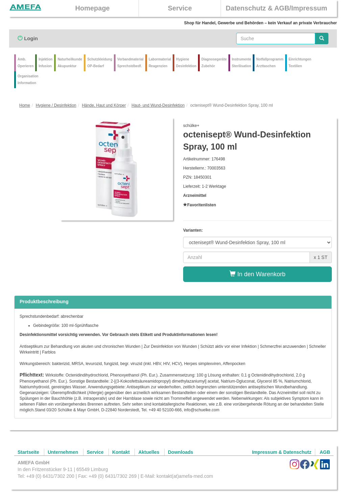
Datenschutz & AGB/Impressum (276, 8)
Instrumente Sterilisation (241, 62)
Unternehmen (63, 452)
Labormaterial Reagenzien (160, 62)
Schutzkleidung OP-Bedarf (99, 62)
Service (180, 8)
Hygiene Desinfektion (186, 62)
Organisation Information (28, 79)
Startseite (28, 452)
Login (28, 38)
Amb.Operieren (25, 62)
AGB (325, 452)
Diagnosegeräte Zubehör (214, 62)
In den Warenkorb (257, 274)
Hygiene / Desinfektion (56, 105)
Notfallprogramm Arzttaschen (269, 62)
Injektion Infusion (45, 62)
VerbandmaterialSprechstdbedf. (130, 62)
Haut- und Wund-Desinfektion (157, 105)
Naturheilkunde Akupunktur (69, 62)
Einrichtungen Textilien (300, 62)
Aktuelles (148, 452)
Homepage (92, 8)
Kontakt (121, 452)
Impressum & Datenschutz (282, 452)
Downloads (180, 452)
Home (24, 105)
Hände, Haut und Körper (104, 105)
